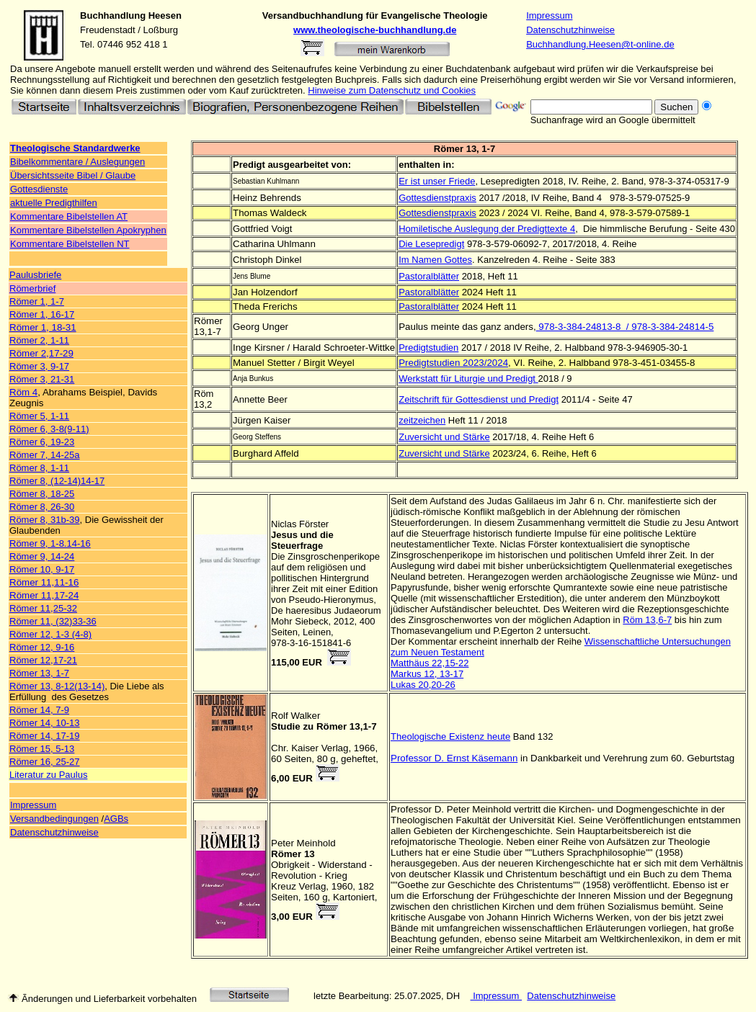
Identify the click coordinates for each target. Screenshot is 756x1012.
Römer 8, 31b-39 (44, 519)
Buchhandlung (113, 15)
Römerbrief (32, 288)
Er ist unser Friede (437, 181)
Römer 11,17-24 (44, 595)
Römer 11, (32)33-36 (53, 621)
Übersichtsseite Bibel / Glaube (72, 175)
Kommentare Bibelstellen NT (69, 243)
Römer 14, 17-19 (44, 735)
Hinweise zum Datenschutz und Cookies (392, 90)
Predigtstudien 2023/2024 (453, 362)
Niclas (283, 524)
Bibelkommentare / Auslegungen (77, 161)
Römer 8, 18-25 (41, 493)
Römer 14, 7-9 (39, 709)
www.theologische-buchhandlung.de (374, 29)
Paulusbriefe (35, 274)
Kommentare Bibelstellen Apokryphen (88, 230)
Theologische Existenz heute (450, 736)
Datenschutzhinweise (570, 29)
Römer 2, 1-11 (39, 340)
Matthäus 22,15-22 (429, 663)
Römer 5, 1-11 (39, 416)
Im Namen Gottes (435, 259)
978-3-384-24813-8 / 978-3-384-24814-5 (625, 326)
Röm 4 (23, 392)
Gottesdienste (39, 189)
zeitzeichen (422, 420)
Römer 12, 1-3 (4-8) (50, 634)
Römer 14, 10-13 (44, 722)
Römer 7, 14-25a (44, 454)
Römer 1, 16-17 (41, 314)
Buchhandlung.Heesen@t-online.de (600, 44)
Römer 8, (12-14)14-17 (56, 480)
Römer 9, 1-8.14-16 (50, 543)
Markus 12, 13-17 (427, 673)
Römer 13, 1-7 (39, 673)
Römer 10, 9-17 (41, 569)
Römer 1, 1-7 (36, 301)
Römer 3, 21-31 (41, 379)
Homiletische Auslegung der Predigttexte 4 (487, 228)
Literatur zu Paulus (48, 774)
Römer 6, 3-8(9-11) (49, 429)
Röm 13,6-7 (647, 619)
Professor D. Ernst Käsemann (454, 758)
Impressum (549, 15)
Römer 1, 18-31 (42, 327)
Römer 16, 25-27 (44, 761)
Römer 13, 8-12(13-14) (56, 686)
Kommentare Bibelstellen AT (69, 216)
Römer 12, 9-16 (41, 647)
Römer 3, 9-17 (39, 366)
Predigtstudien (428, 347)
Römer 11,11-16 (44, 582)
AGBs (116, 818)
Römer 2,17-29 (41, 353)
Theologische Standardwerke (75, 148)
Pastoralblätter (429, 276)
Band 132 (533, 736)
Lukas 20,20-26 (423, 684)
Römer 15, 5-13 (41, 748)
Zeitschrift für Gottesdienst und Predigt (479, 399)
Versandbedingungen (54, 818)
